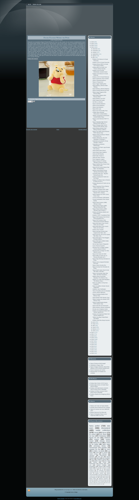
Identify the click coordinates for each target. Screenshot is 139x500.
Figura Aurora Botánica (98, 105)
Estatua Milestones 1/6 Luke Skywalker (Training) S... (100, 138)
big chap (107, 479)
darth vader (106, 444)
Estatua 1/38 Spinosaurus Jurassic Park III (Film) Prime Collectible (99, 388)
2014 (92, 346)
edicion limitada (101, 465)
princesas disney (100, 446)
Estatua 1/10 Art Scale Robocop (101, 77)
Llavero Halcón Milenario (99, 292)
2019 (92, 337)
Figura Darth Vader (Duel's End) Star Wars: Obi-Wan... (101, 270)
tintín (108, 481)
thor (93, 459)
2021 (92, 334)
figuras (104, 432)
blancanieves (103, 455)
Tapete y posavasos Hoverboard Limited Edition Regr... (101, 116)
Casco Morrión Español (99, 245)
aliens (98, 458)
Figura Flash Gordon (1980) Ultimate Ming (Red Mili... (100, 206)
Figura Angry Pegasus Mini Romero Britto (99, 93)
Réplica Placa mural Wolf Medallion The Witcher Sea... (100, 277)
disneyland (105, 428)
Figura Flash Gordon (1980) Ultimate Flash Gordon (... (100, 209)
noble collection (103, 430)
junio (94, 322)
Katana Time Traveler (98, 229)
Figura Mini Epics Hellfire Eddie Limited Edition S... (101, 241)
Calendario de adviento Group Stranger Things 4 (100, 141)
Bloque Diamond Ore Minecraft (98, 412)
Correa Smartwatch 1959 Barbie (101, 197)
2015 (92, 344)
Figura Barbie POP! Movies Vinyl (101, 297)
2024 (92, 45)
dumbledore (92, 466)
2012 (92, 349)
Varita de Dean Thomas (99, 157)
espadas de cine (94, 449)
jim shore (103, 434)
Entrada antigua (83, 129)
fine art (101, 469)
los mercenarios (100, 474)
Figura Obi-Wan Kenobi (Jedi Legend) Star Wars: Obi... (100, 232)
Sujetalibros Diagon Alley (96, 365)
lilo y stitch (107, 461)
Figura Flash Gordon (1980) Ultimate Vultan (100, 203)
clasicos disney (105, 441)
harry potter (94, 426)
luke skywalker (106, 458)
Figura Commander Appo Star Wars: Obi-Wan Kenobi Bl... (100, 274)
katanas (101, 463)
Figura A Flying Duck (98, 82)
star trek (100, 456)
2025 (92, 43)
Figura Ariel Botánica (98, 107)
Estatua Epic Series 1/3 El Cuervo (99, 383)
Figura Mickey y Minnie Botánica (101, 88)
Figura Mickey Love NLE (99, 98)
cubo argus (91, 481)
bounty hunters (99, 473)
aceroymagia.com (93, 477)
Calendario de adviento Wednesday (98, 145)
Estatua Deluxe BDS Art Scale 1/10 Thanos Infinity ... (100, 65)
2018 (92, 339)
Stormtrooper (93, 447)
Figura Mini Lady (97, 109)
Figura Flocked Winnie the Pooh (56, 38)
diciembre (95, 48)
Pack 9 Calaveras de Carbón (97, 370)
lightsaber (91, 456)
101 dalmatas (100, 470)
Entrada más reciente (31, 129)
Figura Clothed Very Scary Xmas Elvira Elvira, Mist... (101, 164)
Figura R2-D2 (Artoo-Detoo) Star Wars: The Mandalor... (101, 168)
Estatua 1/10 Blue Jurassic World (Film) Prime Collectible (98, 391)
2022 (92, 332)
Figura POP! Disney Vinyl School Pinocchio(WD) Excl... (101, 217)
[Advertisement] (40, 116)
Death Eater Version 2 (98, 155)
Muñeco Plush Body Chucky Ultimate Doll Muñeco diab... (100, 171)
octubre (95, 52)
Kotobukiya (102, 436)
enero (94, 330)
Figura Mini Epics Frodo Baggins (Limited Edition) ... (101, 238)
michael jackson (94, 484)
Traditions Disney (101, 459)
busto (97, 452)
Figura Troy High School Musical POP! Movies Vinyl (101, 132)
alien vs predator (100, 471)
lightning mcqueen (103, 478)
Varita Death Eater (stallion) (100, 152)
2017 (92, 341)
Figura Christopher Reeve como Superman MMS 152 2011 (98, 414)
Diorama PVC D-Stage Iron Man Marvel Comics (101, 251)
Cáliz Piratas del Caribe (99, 100)
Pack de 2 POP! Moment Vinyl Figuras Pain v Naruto (100, 192)
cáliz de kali (107, 482)
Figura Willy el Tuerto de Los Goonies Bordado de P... (100, 256)
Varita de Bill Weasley (98, 154)
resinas (95, 462)
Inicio (57, 129)
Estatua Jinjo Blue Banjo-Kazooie (101, 320)
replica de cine (97, 442)
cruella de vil (105, 467)
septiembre (96, 54)
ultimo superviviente (99, 482)
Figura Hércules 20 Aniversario (100, 305)
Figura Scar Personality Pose (100, 110)
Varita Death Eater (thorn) (99, 150)
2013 (92, 348)
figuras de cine (94, 437)
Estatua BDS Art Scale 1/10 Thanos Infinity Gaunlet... (100, 68)
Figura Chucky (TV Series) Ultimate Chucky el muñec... (100, 161)
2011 (92, 351)
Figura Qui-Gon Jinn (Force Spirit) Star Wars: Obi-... (101, 235)
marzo (94, 327)
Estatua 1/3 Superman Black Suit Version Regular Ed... (101, 314)
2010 (92, 353)
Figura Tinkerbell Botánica (99, 80)
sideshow (107, 437)
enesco (96, 439)
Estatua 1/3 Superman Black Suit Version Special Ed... (101, 311)
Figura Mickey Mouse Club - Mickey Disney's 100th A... (100, 129)
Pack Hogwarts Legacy (98, 159)
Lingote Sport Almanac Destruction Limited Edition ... (100, 113)
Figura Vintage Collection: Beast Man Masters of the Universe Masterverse (99, 367)
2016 (92, 343)
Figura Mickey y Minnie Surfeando (101, 307)
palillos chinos (98, 461)
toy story (107, 449)
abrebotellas (92, 463)
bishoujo (104, 454)
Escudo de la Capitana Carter (100, 309)
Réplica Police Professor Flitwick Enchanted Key (101, 135)
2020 (92, 336)
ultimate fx (91, 482)
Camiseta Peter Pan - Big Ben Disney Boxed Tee (100, 174)
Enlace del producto (33, 58)
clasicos (101, 466)
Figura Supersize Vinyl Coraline (101, 78)
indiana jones (92, 469)
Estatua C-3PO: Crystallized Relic (101, 215)
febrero (95, 329)
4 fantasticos (100, 479)
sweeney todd (92, 479)
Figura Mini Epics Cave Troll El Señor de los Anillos (100, 224)
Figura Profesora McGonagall (98, 363)
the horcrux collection (100, 481)
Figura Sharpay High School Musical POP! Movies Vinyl (100, 125)
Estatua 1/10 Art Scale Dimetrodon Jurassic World (100, 71)
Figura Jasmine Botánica (99, 103)
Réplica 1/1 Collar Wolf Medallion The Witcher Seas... (101, 280)
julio (94, 57)
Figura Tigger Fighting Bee (99, 84)
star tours (101, 484)
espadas (104, 447)
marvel (96, 432)
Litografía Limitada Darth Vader (101, 189)
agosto (94, 55)
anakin (101, 477)
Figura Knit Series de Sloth (99, 254)
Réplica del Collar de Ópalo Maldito (99, 406)
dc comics (92, 434)
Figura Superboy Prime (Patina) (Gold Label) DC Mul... (101, 187)
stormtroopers (105, 475)
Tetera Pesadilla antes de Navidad (101, 291)
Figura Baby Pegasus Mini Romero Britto (99, 96)
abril (94, 325)
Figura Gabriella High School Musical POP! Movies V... (100, 122)
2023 (92, 47)
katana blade (92, 478)
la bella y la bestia (98, 451)
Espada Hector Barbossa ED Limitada (100, 407)
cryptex (106, 477)
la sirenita (104, 452)
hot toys (92, 436)
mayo (94, 323)
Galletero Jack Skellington (99, 289)
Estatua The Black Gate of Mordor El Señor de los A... (101, 180)
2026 (92, 42)
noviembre (95, 50)
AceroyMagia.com (77, 498)
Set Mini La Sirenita (98, 102)
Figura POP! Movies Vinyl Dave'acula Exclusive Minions (101, 220)
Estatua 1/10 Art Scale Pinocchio (101, 62)
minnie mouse (93, 454)
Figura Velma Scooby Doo (99, 265)
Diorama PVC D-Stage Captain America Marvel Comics (100, 248)
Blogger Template (60, 498)
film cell (97, 467)
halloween (92, 455)
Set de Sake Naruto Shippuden (100, 244)
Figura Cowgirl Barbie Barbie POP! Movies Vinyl (100, 303)
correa (104, 462)
